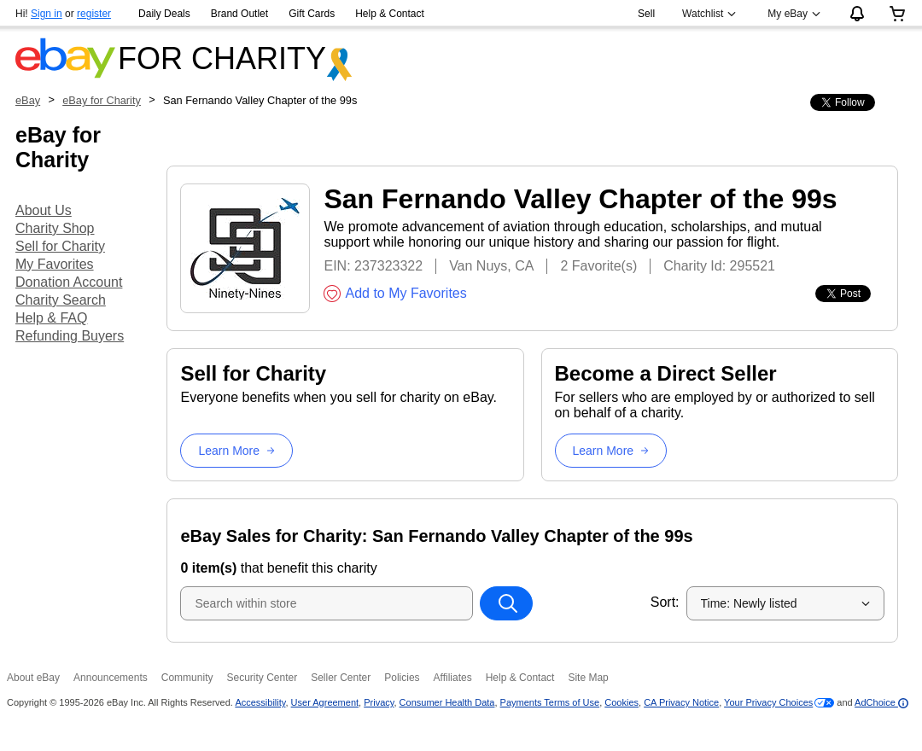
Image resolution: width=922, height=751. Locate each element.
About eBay (33, 678)
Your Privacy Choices (768, 702)
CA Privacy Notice (681, 702)
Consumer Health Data (447, 702)
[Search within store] (506, 603)
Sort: (665, 602)
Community (187, 678)
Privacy (379, 702)
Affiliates (453, 678)
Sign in (46, 14)
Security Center (261, 678)
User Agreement (325, 702)
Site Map (588, 678)
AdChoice (881, 702)
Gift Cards (312, 14)
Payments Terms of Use (550, 702)
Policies (401, 678)
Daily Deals (164, 14)
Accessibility (260, 702)
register (94, 14)
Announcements (110, 678)
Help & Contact (389, 14)
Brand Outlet (239, 14)
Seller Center (341, 678)
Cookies (621, 702)
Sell (646, 14)
